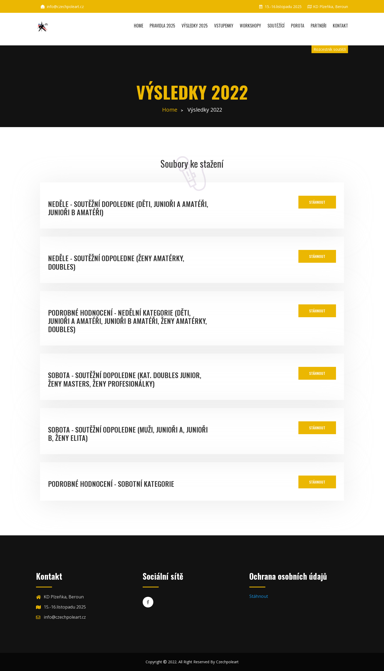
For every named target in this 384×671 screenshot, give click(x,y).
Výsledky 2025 (195, 25)
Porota (297, 25)
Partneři (318, 25)
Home (138, 25)
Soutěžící (276, 25)
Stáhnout (317, 202)
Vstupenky (223, 25)
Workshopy (250, 25)
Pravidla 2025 (162, 25)
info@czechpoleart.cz (65, 6)
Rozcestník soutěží (330, 49)
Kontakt (340, 25)
